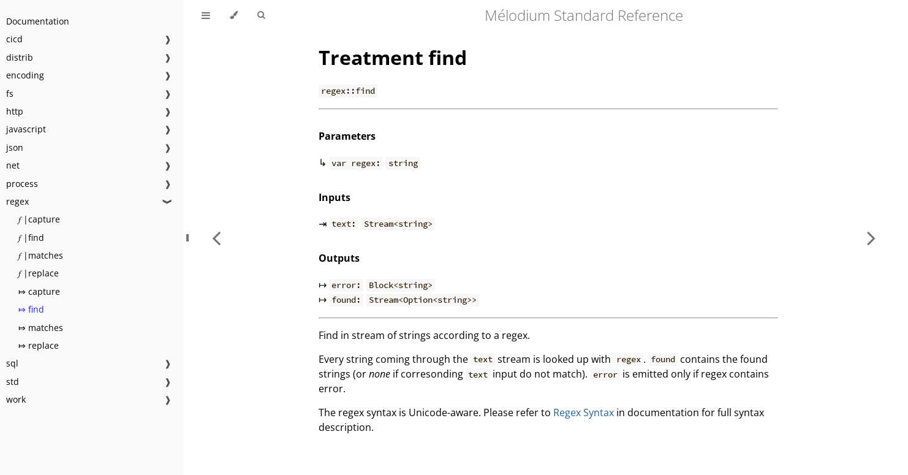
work (16, 399)
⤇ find (31, 309)
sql (12, 363)
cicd (14, 39)
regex (17, 201)
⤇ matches (40, 327)
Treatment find (393, 57)
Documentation (37, 21)
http (14, 111)
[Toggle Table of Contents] (206, 15)
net (13, 165)
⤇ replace (38, 345)
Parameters (347, 136)
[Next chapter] (871, 237)
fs (9, 93)
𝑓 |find (31, 237)
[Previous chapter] (216, 237)
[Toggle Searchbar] (261, 15)
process (22, 183)
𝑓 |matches (40, 255)
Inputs (334, 197)
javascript (26, 129)
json (14, 147)
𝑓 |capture (39, 219)
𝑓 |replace (38, 273)
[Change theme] (234, 15)
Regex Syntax (583, 412)
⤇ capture (39, 291)
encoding (25, 75)
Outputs (339, 258)
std (12, 381)
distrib (19, 57)
